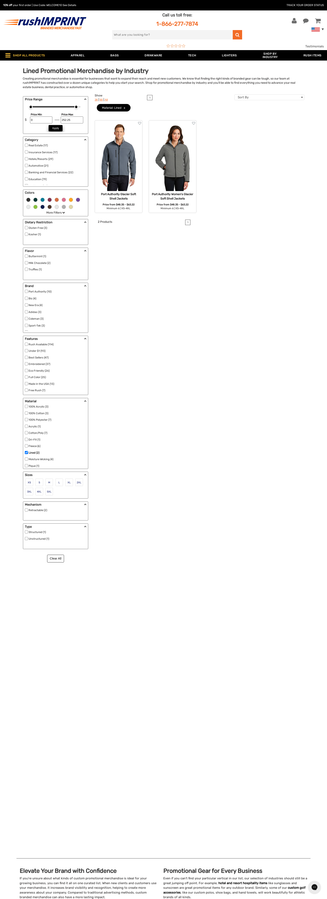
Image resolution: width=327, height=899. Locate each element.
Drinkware (94, 807)
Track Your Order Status (305, 5)
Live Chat (16, 794)
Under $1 (93, 852)
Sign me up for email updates (272, 798)
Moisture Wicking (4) (41, 459)
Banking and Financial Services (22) (51, 172)
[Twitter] (256, 825)
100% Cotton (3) (38, 413)
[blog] (262, 825)
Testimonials (314, 46)
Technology (95, 813)
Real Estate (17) (38, 145)
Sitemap (173, 839)
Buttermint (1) (37, 256)
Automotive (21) (38, 165)
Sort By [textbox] (243, 97)
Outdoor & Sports (99, 820)
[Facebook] (250, 825)
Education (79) (38, 179)
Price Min (36, 114)
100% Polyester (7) (40, 419)
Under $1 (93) (37, 350)
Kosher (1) (35, 234)
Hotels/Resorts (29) (41, 159)
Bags (90, 801)
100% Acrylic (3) (38, 406)
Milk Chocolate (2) (39, 263)
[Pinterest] (268, 825)
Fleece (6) (34, 446)
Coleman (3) (36, 318)
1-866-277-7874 (177, 23)
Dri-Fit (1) (34, 439)
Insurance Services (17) (43, 152)
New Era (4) (36, 305)
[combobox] (269, 97)
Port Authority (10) (40, 291)
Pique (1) (34, 465)
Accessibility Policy (181, 833)
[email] (275, 790)
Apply (55, 128)
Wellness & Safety (99, 826)
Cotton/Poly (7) (38, 432)
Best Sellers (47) (39, 357)
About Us (173, 788)
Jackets (92, 794)
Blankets (93, 839)
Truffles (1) (35, 269)
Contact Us (16, 788)
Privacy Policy (177, 826)
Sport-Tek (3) (37, 325)
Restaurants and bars (62, 640)
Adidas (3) (35, 312)
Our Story (174, 794)
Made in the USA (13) (41, 383)
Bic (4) (32, 298)
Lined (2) (34, 452)
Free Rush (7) (37, 390)
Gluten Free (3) (38, 227)
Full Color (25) (37, 377)
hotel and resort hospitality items (242, 595)
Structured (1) (37, 532)
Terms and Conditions (183, 820)
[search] (172, 34)
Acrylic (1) (35, 426)
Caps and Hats (97, 845)
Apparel (92, 788)
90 (101, 99)
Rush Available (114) (41, 344)
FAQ (169, 807)
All (106, 99)
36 (96, 99)
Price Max (67, 114)
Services (173, 801)
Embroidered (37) (39, 364)
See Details (69, 5)
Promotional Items (100, 833)
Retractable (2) (38, 510)
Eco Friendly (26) (39, 370)
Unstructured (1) (39, 538)
